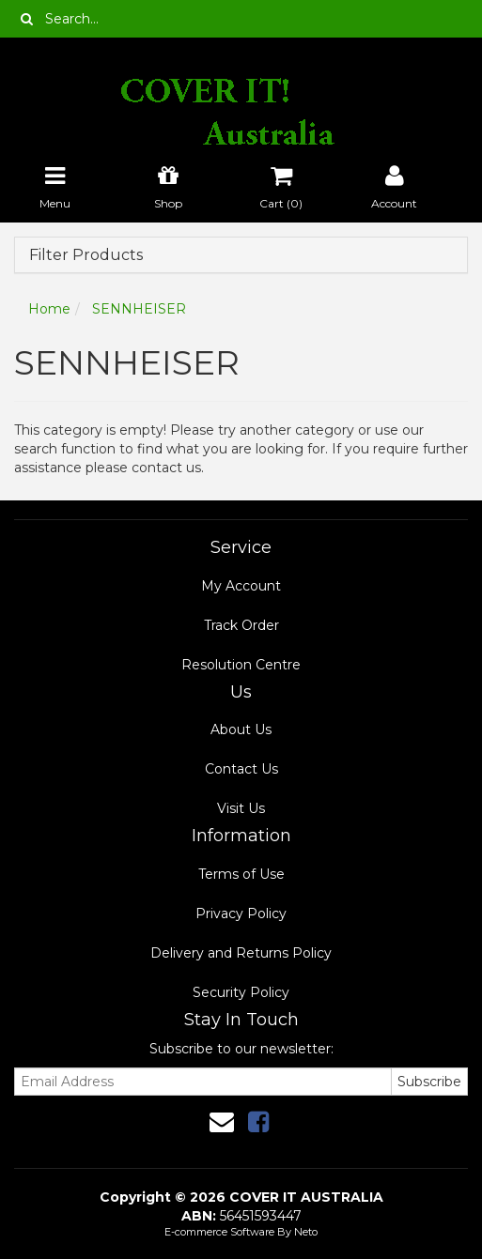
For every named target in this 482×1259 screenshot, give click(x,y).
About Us (241, 729)
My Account (241, 585)
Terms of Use (241, 874)
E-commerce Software (219, 1231)
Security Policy (241, 992)
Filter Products (86, 255)
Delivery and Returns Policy (241, 952)
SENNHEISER (139, 308)
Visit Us (241, 808)
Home (49, 308)
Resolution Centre (241, 664)
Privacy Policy (241, 913)
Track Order (241, 625)
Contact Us (241, 768)
